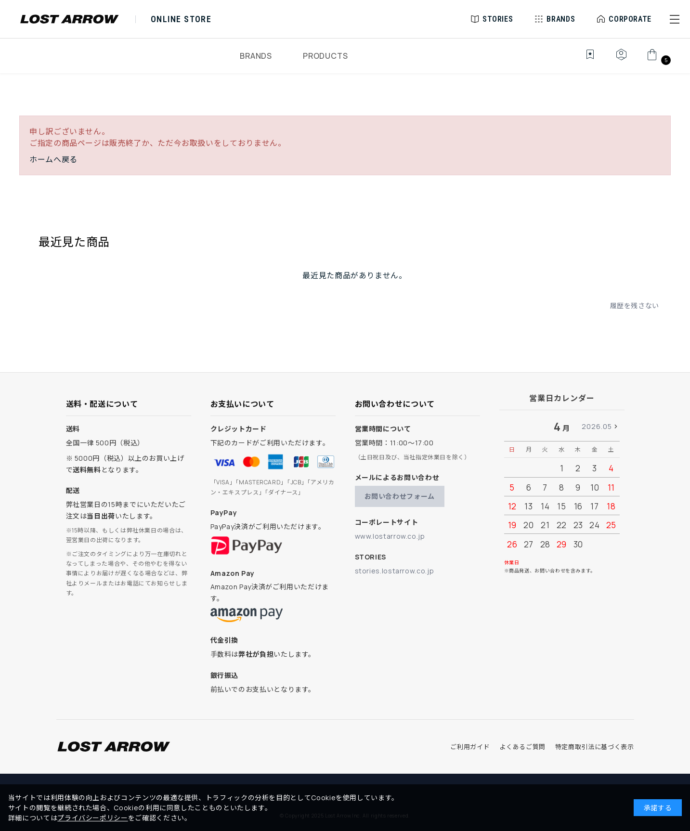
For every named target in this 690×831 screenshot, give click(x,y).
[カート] (657, 59)
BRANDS (256, 56)
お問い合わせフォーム (400, 496)
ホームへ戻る (53, 159)
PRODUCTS (325, 56)
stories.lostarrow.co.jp (394, 570)
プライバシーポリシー (92, 817)
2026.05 (597, 426)
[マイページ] (621, 59)
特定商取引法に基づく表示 (594, 746)
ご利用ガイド (470, 746)
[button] (674, 19)
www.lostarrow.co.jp (390, 536)
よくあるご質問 (522, 746)
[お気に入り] (583, 59)
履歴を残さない (634, 305)
